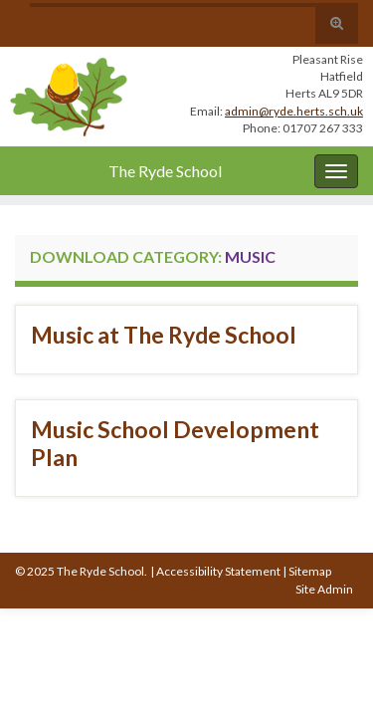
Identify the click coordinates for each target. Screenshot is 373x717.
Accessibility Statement (218, 571)
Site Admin (324, 589)
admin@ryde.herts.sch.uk (294, 111)
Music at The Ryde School (163, 335)
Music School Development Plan (175, 443)
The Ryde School (165, 170)
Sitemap (309, 571)
